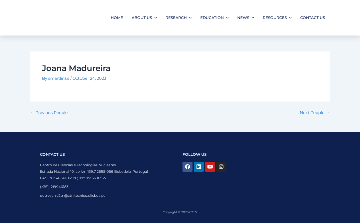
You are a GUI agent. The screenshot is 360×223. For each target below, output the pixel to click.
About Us (144, 18)
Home (117, 17)
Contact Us (312, 17)
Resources (277, 18)
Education (214, 18)
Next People (315, 113)
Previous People (49, 113)
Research (179, 18)
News (245, 18)
